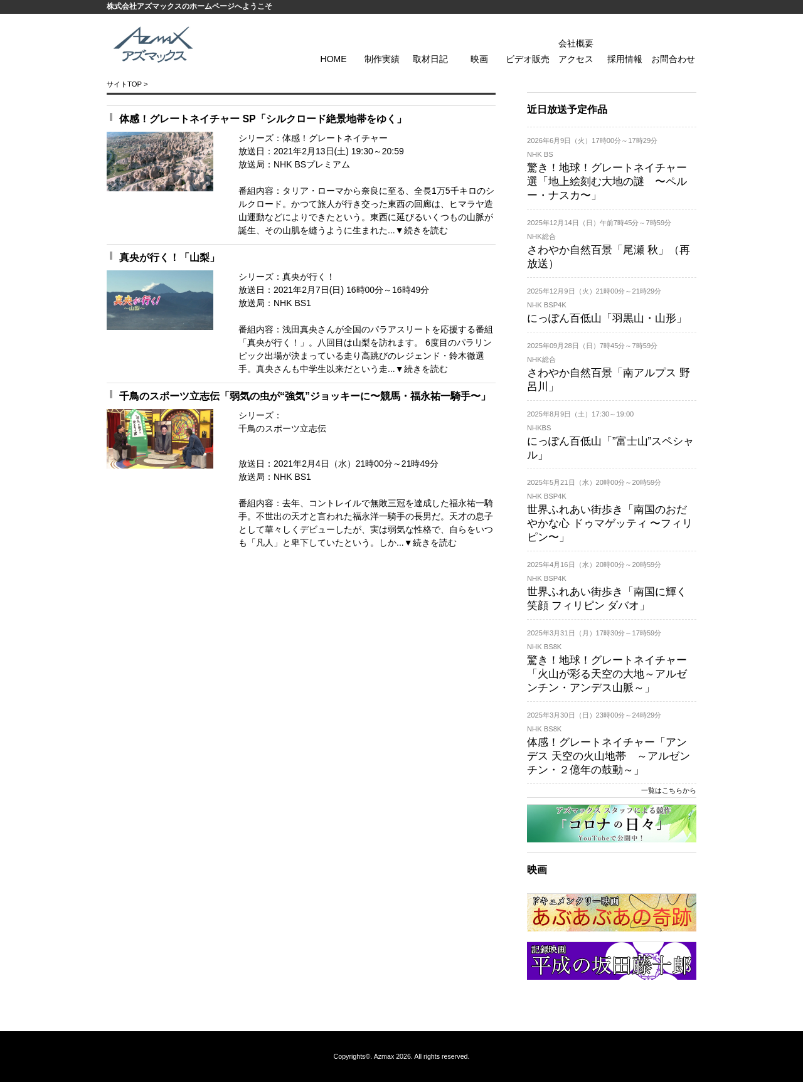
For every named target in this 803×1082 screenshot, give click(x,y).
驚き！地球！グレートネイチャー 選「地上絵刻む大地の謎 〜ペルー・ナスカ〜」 (607, 181)
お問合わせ (673, 59)
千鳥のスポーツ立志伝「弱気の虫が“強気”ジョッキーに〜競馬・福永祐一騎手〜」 (305, 396)
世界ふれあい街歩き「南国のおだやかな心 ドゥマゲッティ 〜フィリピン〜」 (610, 523)
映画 (479, 59)
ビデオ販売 (528, 59)
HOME (334, 59)
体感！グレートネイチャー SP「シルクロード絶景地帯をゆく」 (263, 119)
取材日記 (430, 59)
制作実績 (382, 59)
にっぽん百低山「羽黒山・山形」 (607, 318)
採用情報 (624, 59)
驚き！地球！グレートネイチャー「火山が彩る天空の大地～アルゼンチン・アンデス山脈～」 (607, 674)
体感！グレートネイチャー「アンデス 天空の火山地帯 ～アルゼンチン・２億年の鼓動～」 (608, 756)
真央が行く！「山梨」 (169, 257)
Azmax (384, 1056)
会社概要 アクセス (575, 51)
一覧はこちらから (668, 790)
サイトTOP (124, 84)
